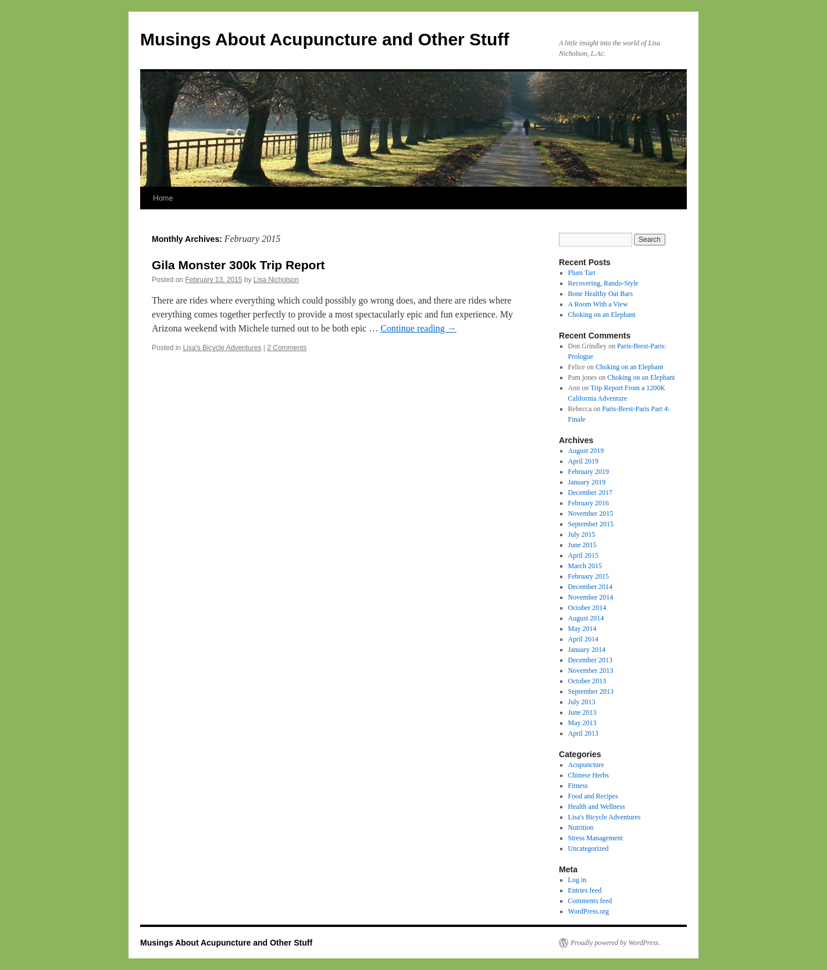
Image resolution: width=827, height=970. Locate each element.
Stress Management (595, 838)
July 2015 (582, 534)
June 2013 (582, 712)
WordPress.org (588, 911)
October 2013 (587, 681)
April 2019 (583, 461)
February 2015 (588, 576)
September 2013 (591, 691)
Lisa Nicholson (276, 280)
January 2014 (586, 650)
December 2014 (590, 587)
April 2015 (583, 555)
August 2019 (586, 451)
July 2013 (582, 702)
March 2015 (585, 566)
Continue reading (418, 328)
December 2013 (590, 660)
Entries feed (585, 890)
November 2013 (591, 670)
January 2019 (586, 482)
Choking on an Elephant (602, 315)
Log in (577, 880)
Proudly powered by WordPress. (615, 943)
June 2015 (582, 545)
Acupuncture (586, 765)
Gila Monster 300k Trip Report (238, 265)
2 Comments (286, 348)
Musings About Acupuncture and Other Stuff (324, 39)
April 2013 (583, 733)
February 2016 (588, 503)
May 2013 (582, 723)
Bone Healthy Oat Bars (600, 294)
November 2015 (591, 513)
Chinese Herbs (588, 775)
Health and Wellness (596, 807)
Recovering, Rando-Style (603, 283)
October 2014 (587, 608)
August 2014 (586, 618)
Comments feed (590, 901)
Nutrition (581, 827)
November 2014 (591, 597)
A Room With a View (598, 304)
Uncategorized (588, 848)
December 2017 (590, 492)
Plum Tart (582, 273)
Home (163, 198)
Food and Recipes (593, 796)
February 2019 (588, 472)
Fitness (578, 786)
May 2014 (582, 629)
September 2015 (591, 524)
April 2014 (583, 639)
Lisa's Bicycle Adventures (222, 348)
